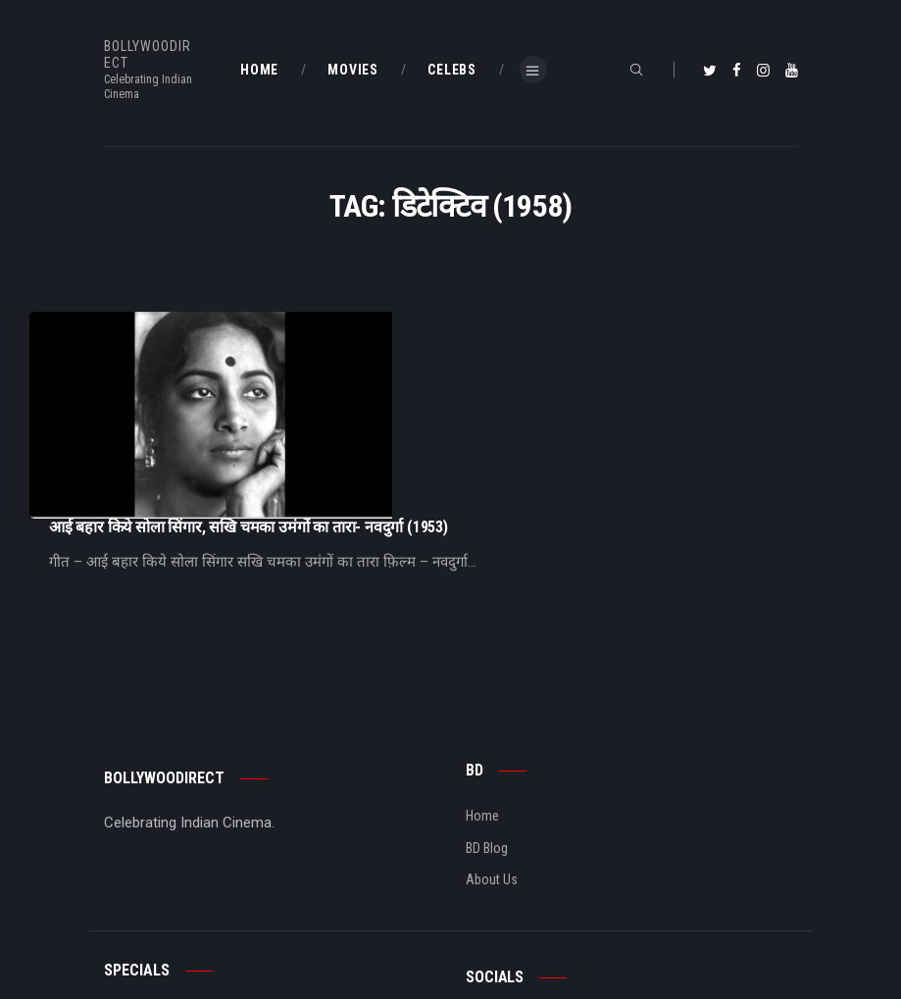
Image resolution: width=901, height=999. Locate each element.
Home (482, 666)
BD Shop (127, 898)
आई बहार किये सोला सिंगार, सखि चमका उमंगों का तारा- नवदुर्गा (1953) (444, 320)
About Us (492, 730)
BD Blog (487, 699)
